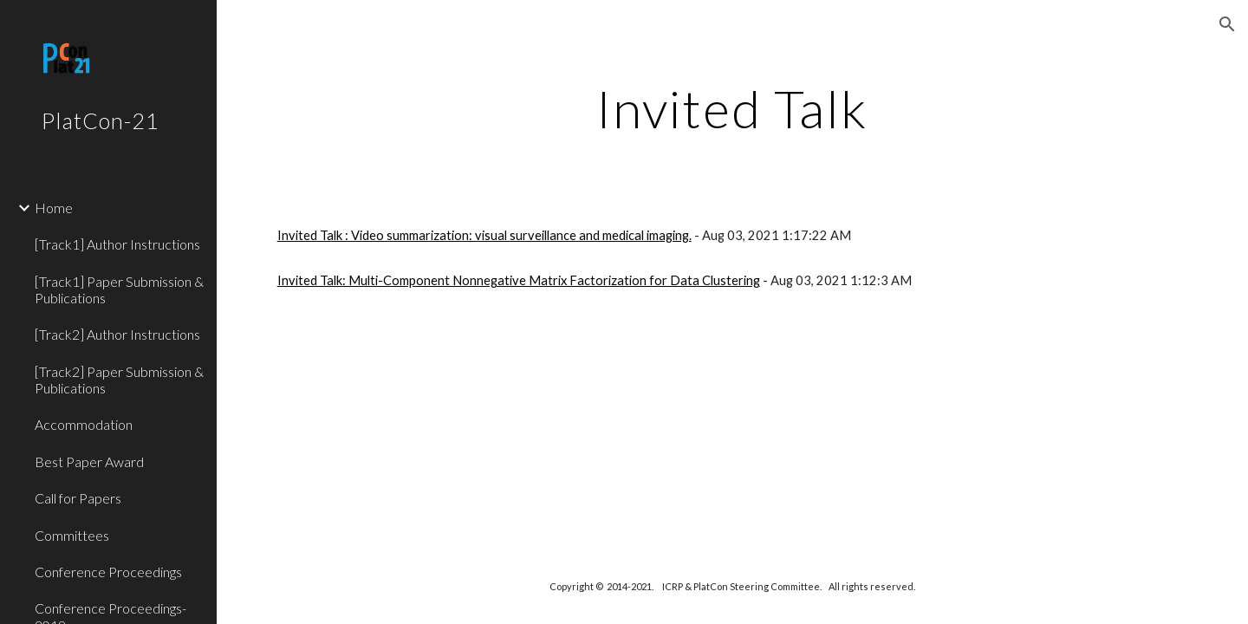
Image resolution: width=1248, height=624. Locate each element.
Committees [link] (72, 535)
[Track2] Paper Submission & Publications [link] (119, 379)
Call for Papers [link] (78, 498)
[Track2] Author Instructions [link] (117, 334)
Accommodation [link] (84, 424)
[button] (1227, 24)
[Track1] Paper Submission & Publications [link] (119, 289)
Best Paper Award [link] (89, 461)
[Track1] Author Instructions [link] (117, 244)
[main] (732, 108)
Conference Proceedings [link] (108, 571)
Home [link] (54, 207)
